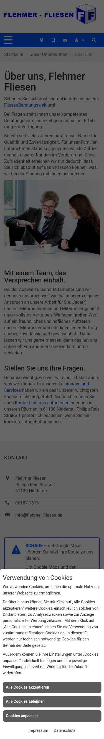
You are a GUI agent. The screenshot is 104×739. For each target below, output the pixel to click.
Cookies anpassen (22, 716)
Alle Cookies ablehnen (25, 701)
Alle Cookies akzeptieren (27, 687)
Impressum (38, 730)
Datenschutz (64, 730)
